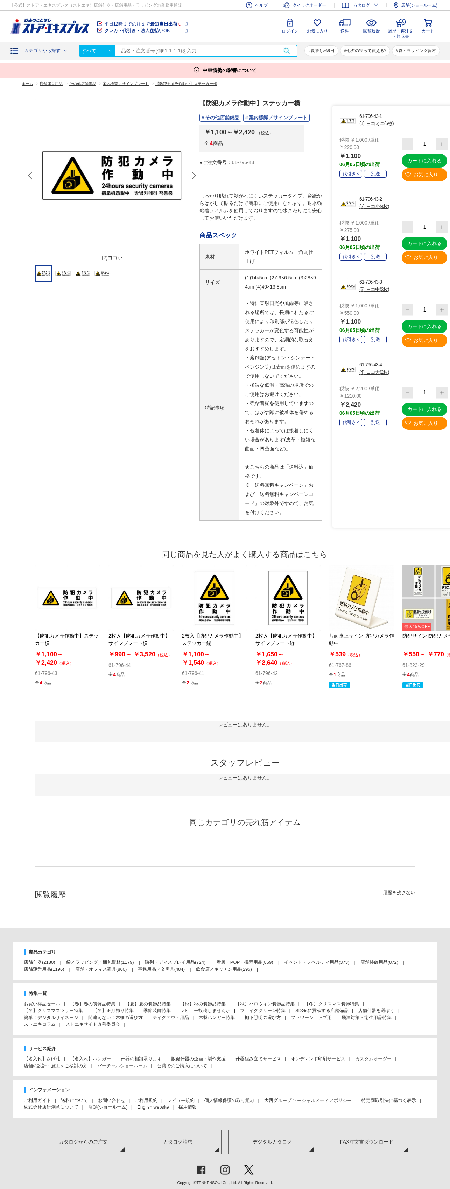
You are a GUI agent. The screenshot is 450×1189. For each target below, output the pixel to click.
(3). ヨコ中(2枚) (374, 289)
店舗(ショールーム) (108, 1107)
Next (193, 175)
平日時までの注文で (142, 24)
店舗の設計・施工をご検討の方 (55, 1065)
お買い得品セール (42, 1003)
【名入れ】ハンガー (90, 1058)
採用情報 (187, 1107)
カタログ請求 (177, 1142)
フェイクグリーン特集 (263, 1010)
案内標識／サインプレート (278, 117)
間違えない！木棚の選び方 (115, 1017)
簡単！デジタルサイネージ (51, 1017)
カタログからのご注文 (83, 1142)
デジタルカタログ (272, 1142)
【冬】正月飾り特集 (113, 1010)
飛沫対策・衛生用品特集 (367, 1017)
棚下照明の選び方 (263, 1017)
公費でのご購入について (182, 1065)
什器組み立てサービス (258, 1058)
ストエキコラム (40, 1024)
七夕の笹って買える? (366, 50)
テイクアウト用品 (171, 1017)
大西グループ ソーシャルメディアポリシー (308, 1100)
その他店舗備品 (222, 117)
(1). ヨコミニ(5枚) (376, 123)
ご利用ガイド (37, 1100)
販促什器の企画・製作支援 (198, 1058)
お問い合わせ (111, 1100)
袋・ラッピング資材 (417, 50)
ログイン (290, 31)
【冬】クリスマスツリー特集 (53, 1010)
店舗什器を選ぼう (376, 1010)
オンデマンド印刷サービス (318, 1058)
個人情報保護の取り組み (229, 1100)
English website (153, 1107)
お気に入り (317, 31)
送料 (344, 31)
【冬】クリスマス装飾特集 (331, 1003)
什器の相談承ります (141, 1058)
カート (428, 31)
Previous (30, 175)
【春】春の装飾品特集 (92, 1003)
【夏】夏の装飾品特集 (148, 1003)
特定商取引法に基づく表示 (388, 1100)
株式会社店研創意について (51, 1107)
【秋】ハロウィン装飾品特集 (265, 1003)
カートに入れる (424, 160)
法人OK (137, 30)
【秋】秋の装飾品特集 (203, 1003)
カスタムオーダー (373, 1058)
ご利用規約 (146, 1100)
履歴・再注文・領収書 (400, 33)
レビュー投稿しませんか (205, 1010)
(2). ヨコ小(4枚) (374, 206)
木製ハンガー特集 (216, 1017)
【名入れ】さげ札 (42, 1058)
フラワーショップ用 (311, 1017)
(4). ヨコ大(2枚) (374, 372)
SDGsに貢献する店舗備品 (322, 1010)
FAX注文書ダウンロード (366, 1142)
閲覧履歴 (371, 31)
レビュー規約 (181, 1100)
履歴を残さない (399, 892)
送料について (74, 1100)
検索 (286, 50)
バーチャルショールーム (122, 1065)
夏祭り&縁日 (323, 50)
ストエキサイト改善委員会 (92, 1024)
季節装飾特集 (157, 1010)
